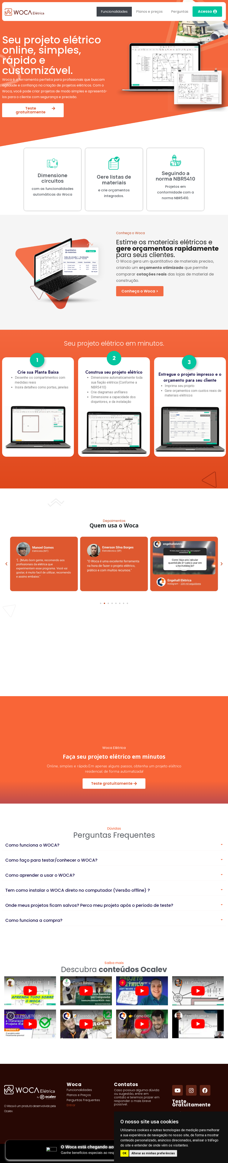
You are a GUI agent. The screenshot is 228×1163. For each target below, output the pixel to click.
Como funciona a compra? (33, 920)
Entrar (71, 1105)
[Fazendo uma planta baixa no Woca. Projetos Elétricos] (198, 1024)
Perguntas (179, 11)
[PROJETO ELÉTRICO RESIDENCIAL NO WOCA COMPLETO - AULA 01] (30, 990)
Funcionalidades (114, 11)
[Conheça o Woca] (139, 291)
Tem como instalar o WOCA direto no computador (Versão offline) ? (77, 890)
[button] (100, 603)
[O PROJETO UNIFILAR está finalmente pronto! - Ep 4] (30, 1024)
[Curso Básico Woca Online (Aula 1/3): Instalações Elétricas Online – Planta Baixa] (86, 990)
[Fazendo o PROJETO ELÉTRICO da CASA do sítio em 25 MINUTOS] (86, 1024)
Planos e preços (149, 11)
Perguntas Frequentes (83, 1100)
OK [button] (124, 1153)
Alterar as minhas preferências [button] (153, 1153)
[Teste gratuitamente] (114, 783)
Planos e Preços (79, 1095)
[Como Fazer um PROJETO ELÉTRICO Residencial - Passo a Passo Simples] (142, 990)
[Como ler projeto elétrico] (198, 990)
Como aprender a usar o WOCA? (40, 875)
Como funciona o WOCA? (32, 845)
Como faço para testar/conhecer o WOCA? (51, 860)
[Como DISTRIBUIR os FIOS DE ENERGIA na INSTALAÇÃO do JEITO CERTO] (142, 1024)
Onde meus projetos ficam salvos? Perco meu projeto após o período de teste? (89, 905)
